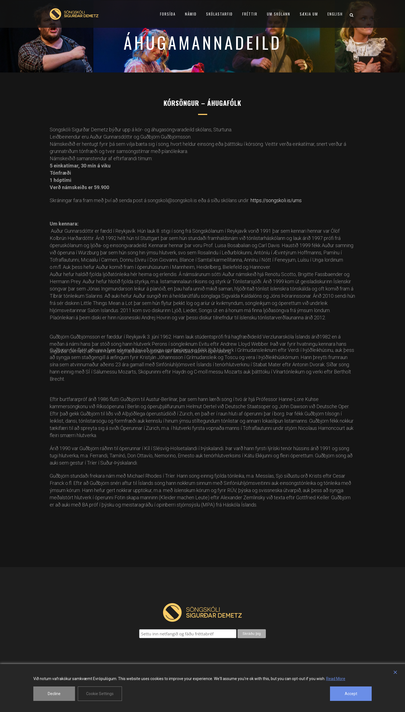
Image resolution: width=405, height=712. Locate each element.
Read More (335, 678)
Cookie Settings (100, 693)
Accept (351, 693)
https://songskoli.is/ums (276, 200)
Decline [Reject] (54, 693)
